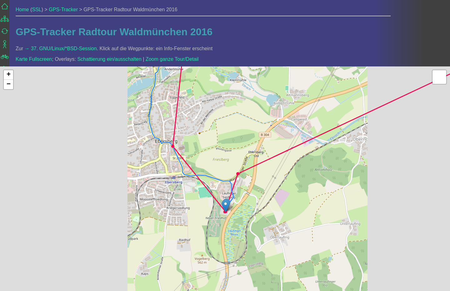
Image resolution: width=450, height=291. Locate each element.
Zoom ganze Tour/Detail (172, 59)
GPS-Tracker (63, 9)
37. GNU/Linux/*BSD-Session (64, 48)
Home (22, 9)
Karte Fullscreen (34, 59)
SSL (36, 9)
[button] (172, 146)
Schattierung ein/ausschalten (109, 59)
